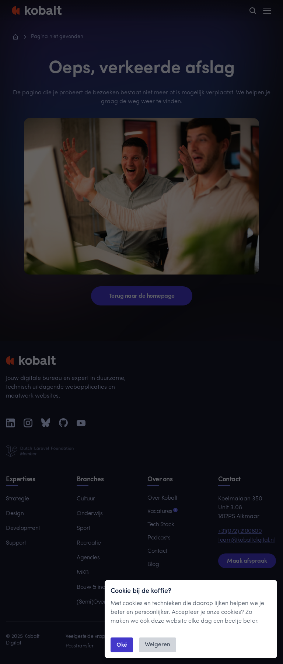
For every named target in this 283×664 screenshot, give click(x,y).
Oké (121, 644)
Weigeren (157, 645)
